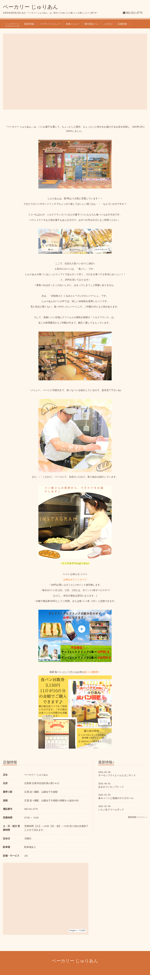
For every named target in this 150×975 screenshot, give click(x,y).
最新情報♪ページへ (137, 817)
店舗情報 (122, 24)
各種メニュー (73, 24)
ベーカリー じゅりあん (30, 7)
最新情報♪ (29, 24)
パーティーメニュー (50, 24)
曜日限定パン (92, 24)
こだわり (108, 24)
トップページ (12, 24)
